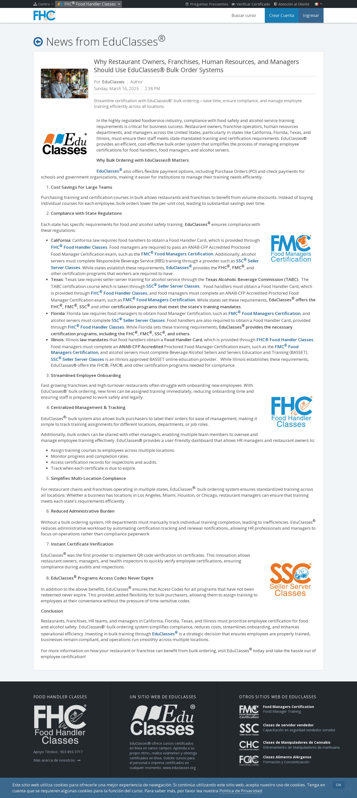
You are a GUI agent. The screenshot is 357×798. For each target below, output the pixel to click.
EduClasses (165, 634)
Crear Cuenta (281, 15)
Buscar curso (244, 15)
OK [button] (338, 784)
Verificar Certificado (250, 3)
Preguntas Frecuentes (206, 3)
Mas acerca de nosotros (57, 760)
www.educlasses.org (179, 767)
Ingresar (311, 15)
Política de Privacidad (240, 791)
